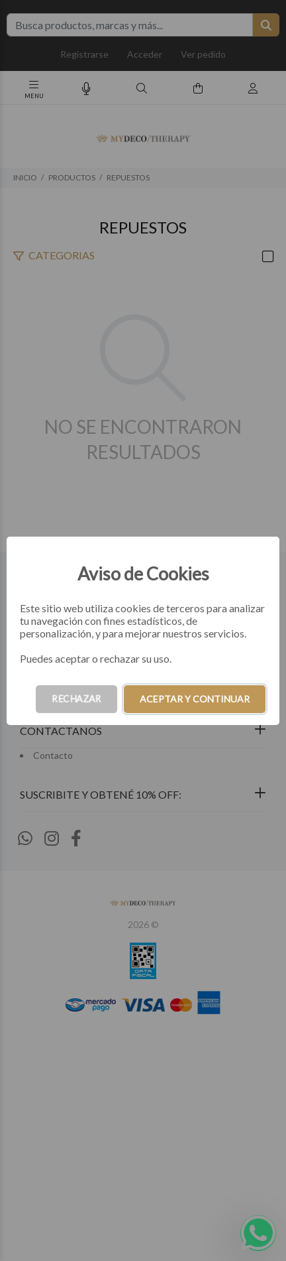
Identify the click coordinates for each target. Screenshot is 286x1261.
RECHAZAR (76, 698)
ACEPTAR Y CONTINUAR (195, 698)
